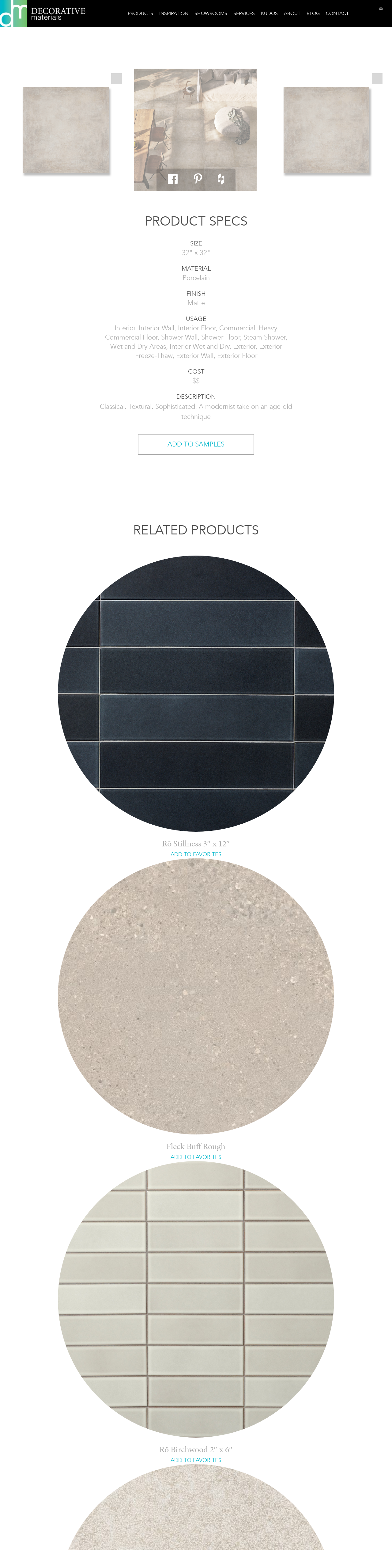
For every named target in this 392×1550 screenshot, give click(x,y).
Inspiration (173, 13)
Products (140, 13)
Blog (313, 13)
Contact (337, 13)
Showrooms (210, 13)
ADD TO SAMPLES (196, 444)
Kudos (269, 13)
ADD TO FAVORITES (196, 854)
